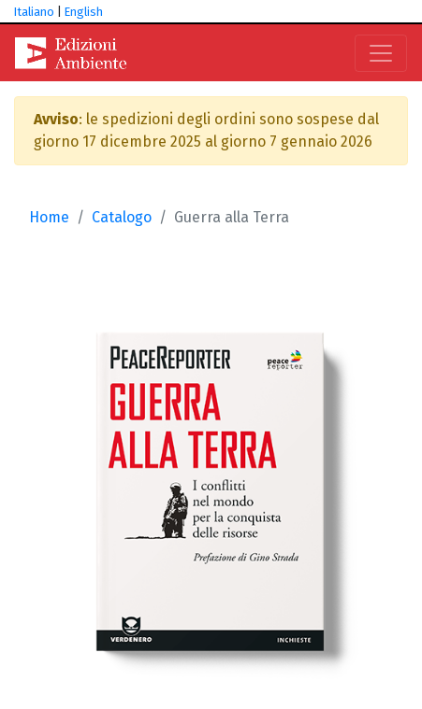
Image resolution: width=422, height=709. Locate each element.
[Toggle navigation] (381, 53)
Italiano (34, 12)
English (84, 12)
